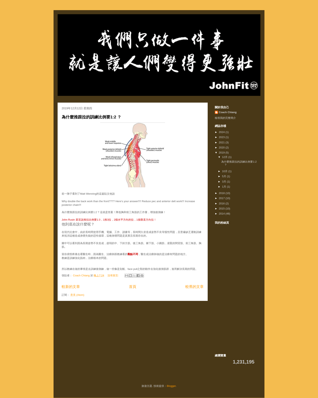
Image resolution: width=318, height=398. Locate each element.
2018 (222, 193)
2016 (222, 203)
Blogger (171, 385)
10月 (225, 171)
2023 (222, 137)
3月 (224, 181)
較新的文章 (71, 287)
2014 (222, 213)
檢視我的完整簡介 (225, 117)
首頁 (132, 287)
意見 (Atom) (77, 294)
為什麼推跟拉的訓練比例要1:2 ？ (91, 117)
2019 (222, 152)
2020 (222, 147)
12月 (225, 157)
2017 (222, 198)
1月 (224, 186)
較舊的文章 (194, 287)
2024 (222, 132)
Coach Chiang (227, 112)
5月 (224, 176)
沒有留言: (113, 275)
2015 (222, 208)
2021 (222, 142)
